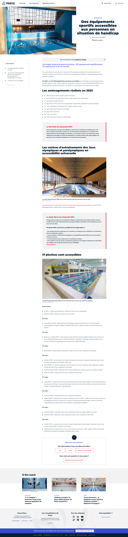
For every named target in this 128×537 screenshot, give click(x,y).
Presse (66, 535)
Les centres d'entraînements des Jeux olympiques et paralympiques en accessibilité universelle (16, 75)
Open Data (72, 535)
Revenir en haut (10, 85)
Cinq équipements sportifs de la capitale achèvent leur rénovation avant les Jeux (67, 205)
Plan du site (92, 535)
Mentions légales (37, 535)
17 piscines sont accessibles (15, 80)
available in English (80, 59)
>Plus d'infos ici (51, 244)
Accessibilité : (53, 535)
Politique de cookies (82, 535)
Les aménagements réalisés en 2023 (16, 69)
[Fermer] (104, 59)
